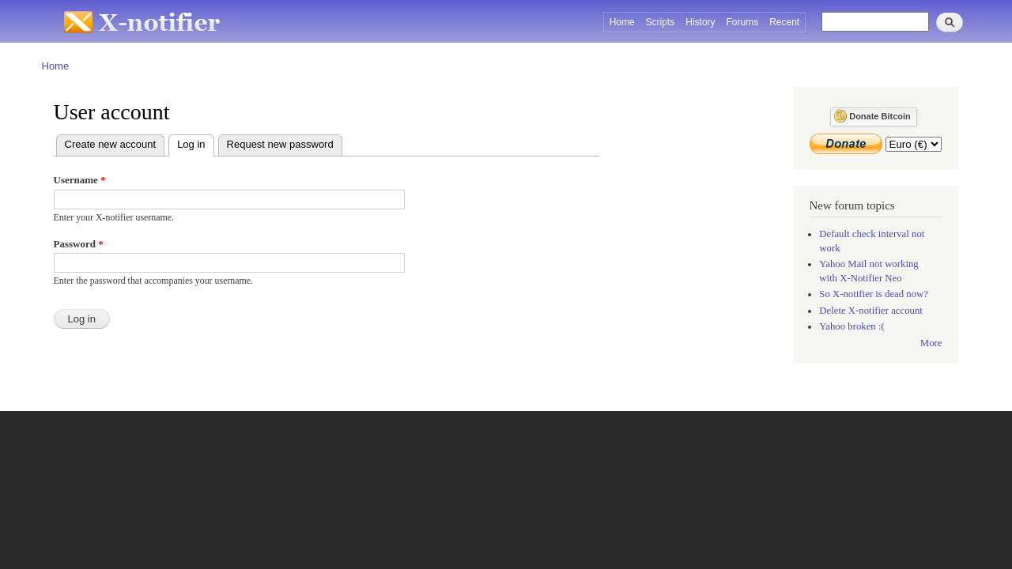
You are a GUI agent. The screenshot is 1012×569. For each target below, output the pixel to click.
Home (622, 22)
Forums (743, 22)
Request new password (280, 144)
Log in (195, 142)
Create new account (111, 144)
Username (80, 180)
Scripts (660, 22)
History (700, 22)
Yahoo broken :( (851, 326)
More (931, 343)
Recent (784, 22)
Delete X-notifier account (871, 310)
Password (79, 244)
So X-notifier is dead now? (873, 294)
